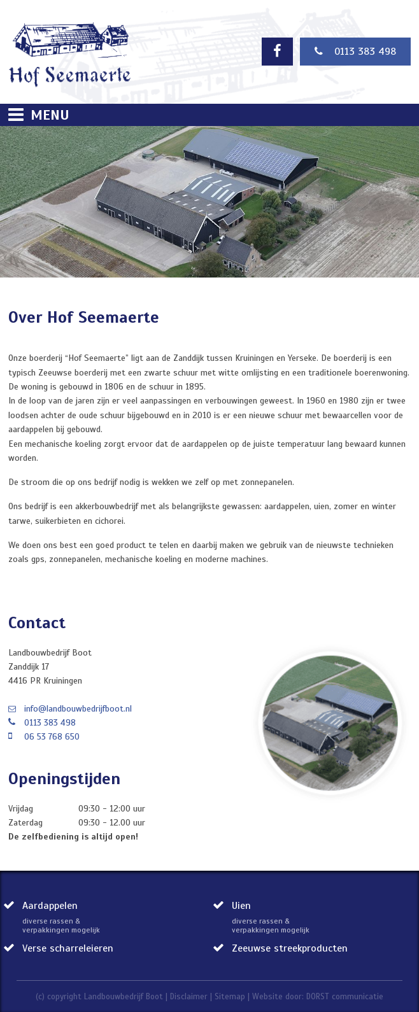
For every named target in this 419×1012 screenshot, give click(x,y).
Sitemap (230, 997)
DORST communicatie (344, 997)
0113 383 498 (355, 51)
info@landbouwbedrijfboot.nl (78, 708)
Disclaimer (189, 997)
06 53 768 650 (52, 736)
